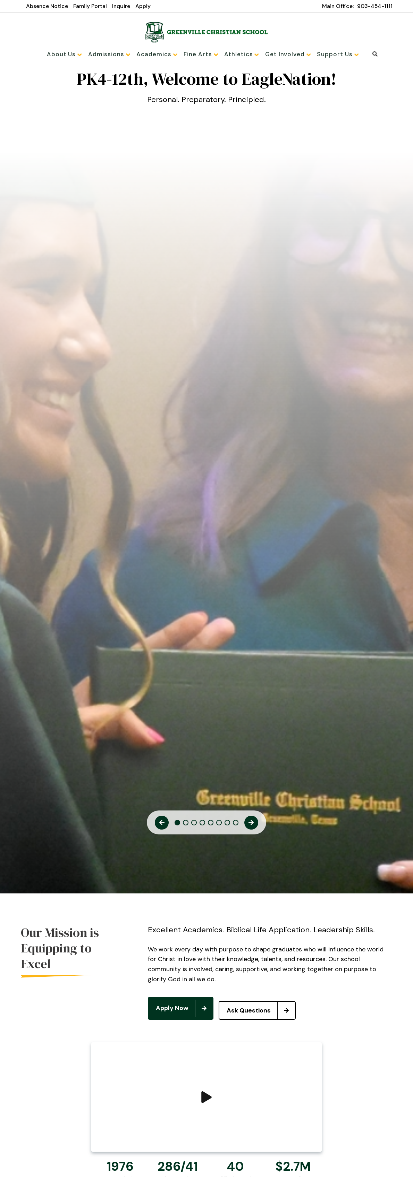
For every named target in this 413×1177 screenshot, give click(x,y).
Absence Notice (47, 6)
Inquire (121, 6)
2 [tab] (185, 825)
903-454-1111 (375, 6)
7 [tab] (227, 825)
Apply (143, 6)
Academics (160, 54)
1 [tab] (177, 825)
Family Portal (90, 6)
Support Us (329, 54)
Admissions (115, 54)
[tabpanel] (206, 94)
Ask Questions (265, 1009)
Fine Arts (201, 54)
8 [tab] (235, 825)
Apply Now (184, 1009)
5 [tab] (210, 825)
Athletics (239, 54)
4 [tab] (202, 825)
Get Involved (282, 54)
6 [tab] (219, 825)
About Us (72, 54)
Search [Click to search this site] (365, 54)
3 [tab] (194, 825)
